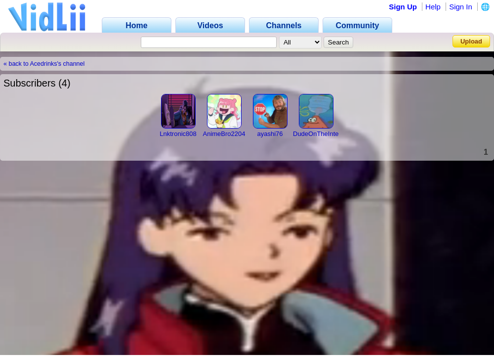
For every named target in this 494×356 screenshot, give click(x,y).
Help (433, 6)
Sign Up (403, 6)
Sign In (460, 6)
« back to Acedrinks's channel (43, 63)
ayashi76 (270, 133)
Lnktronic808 (178, 133)
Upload (471, 41)
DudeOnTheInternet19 (325, 133)
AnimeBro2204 (224, 133)
